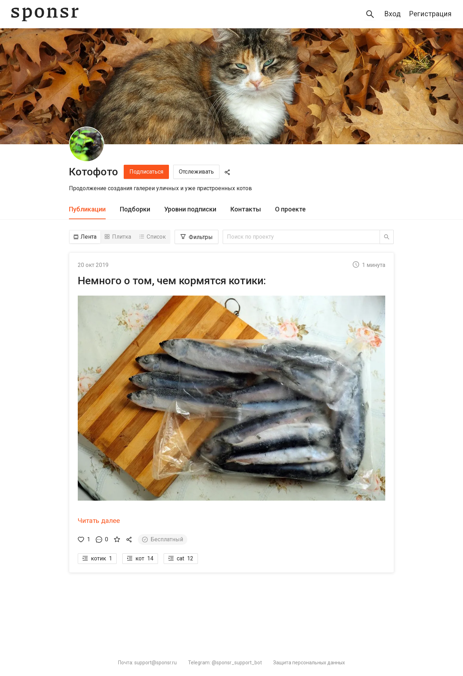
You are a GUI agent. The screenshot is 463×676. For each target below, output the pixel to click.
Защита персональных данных (309, 662)
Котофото (93, 171)
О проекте (290, 209)
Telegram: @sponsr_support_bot (225, 662)
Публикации (87, 209)
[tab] (87, 209)
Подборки (135, 209)
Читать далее (99, 521)
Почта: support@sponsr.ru (147, 662)
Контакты (245, 209)
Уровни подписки (190, 209)
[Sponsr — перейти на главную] (44, 14)
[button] (231, 404)
